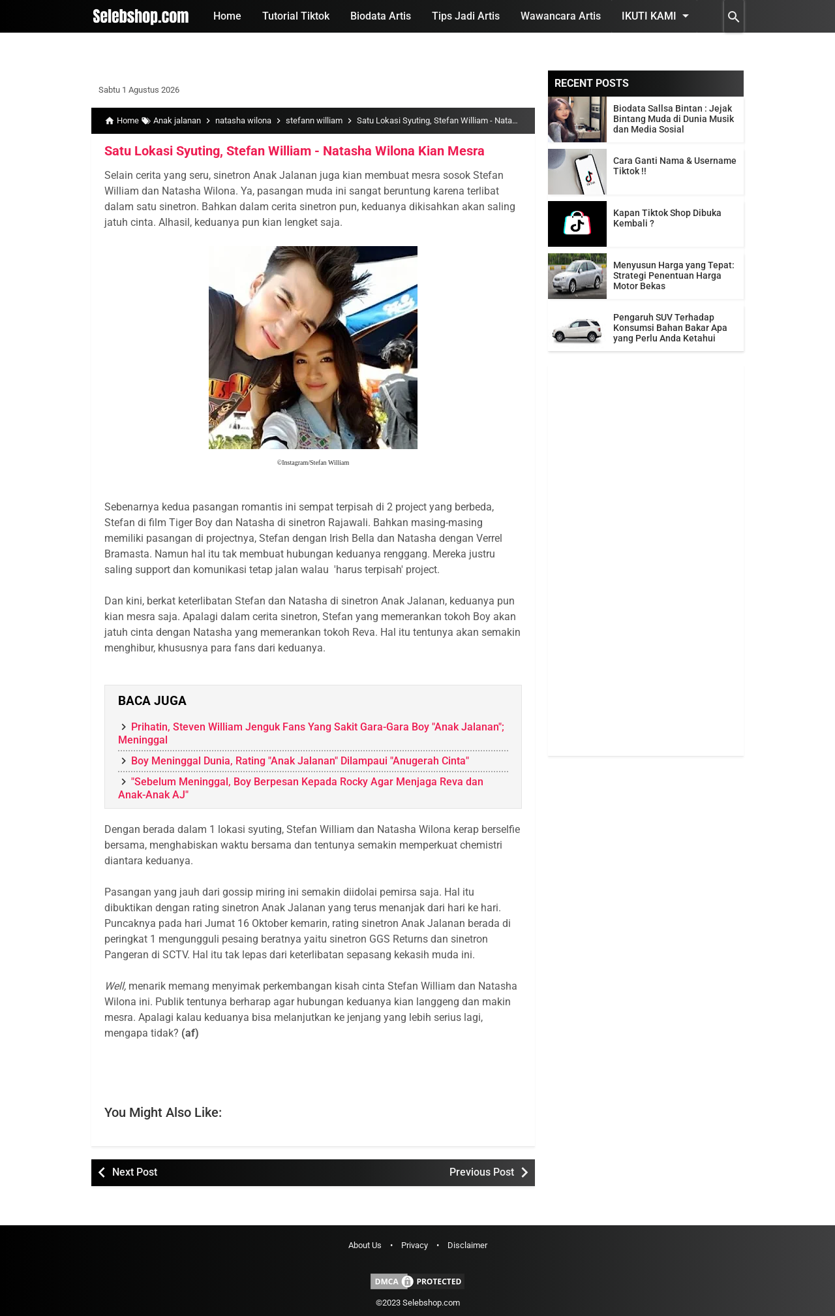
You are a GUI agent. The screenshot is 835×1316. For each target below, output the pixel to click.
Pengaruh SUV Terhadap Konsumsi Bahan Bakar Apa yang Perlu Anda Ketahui (670, 327)
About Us (365, 1245)
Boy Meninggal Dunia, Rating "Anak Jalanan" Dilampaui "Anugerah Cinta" (300, 761)
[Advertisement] (646, 560)
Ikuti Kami (657, 16)
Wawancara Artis (561, 16)
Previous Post (481, 1172)
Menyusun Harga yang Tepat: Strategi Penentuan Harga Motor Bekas (674, 275)
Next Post (134, 1172)
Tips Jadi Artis (466, 16)
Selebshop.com (431, 1303)
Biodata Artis (380, 16)
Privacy (414, 1245)
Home (227, 16)
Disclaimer (467, 1245)
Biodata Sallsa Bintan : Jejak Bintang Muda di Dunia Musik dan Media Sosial (673, 118)
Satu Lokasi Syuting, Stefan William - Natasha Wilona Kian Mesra (294, 151)
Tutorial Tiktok (295, 16)
